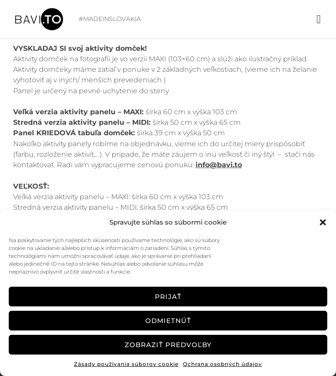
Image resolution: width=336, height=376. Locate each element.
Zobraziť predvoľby (168, 345)
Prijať (168, 296)
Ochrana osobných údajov (222, 364)
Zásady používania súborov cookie (126, 364)
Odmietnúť (168, 320)
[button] (322, 222)
